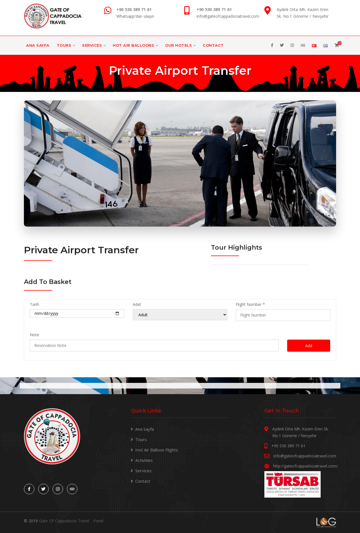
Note (34, 334)
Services (92, 45)
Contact (213, 45)
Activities (144, 460)
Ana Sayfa (38, 45)
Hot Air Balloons (133, 45)
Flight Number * (250, 304)
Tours (64, 45)
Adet (137, 304)
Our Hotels (178, 45)
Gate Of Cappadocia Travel (64, 520)
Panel (98, 520)
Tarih (34, 304)
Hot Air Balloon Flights (156, 450)
